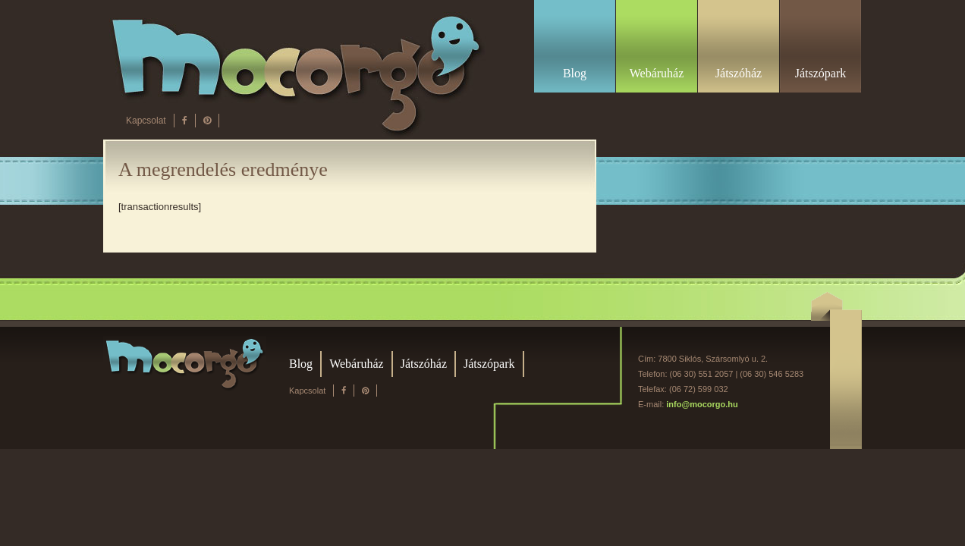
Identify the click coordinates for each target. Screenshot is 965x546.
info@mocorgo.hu (701, 404)
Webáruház (356, 363)
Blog (301, 363)
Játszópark (489, 363)
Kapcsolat (146, 120)
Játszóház (424, 363)
